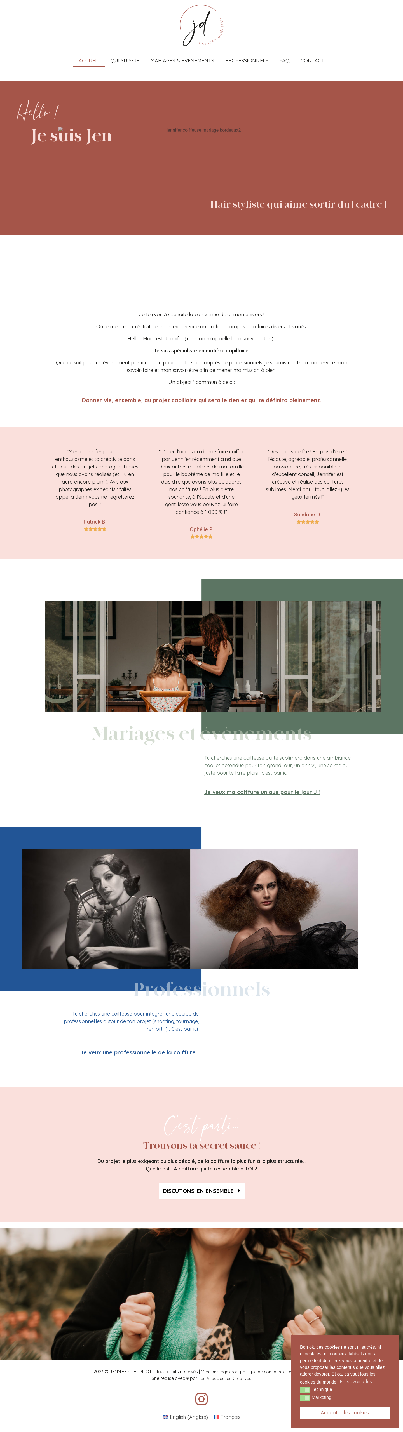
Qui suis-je (125, 60)
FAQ (284, 60)
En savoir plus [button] (356, 1381)
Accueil (89, 60)
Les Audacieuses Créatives (224, 1378)
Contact (312, 60)
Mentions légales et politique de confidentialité (246, 1371)
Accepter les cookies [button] (345, 1412)
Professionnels (246, 60)
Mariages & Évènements (182, 60)
